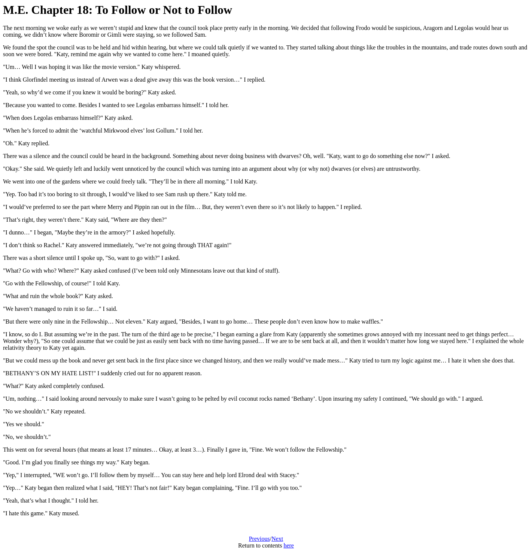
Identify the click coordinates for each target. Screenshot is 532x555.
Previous (259, 539)
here (288, 545)
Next (277, 539)
